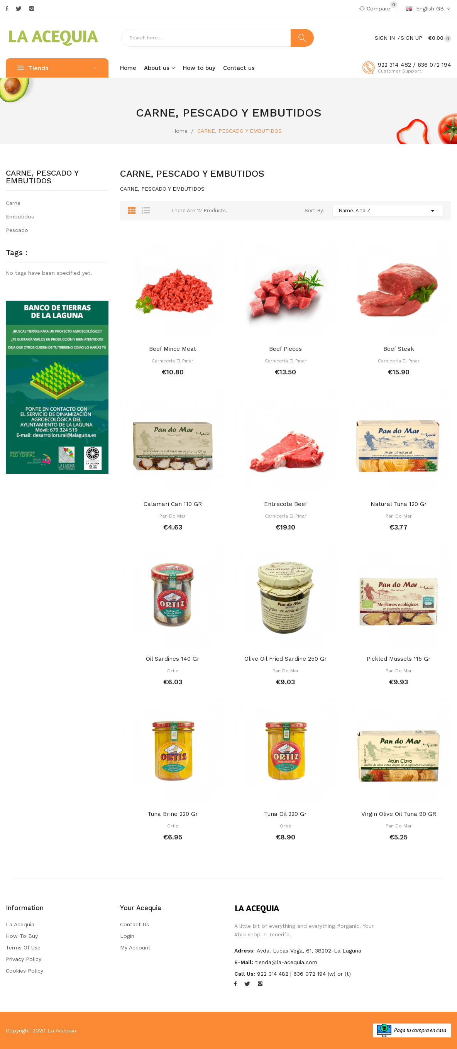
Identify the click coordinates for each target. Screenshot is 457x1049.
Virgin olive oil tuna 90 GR (398, 813)
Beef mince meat (172, 348)
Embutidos (20, 216)
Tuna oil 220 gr (285, 813)
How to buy (22, 936)
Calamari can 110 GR (173, 504)
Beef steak (398, 348)
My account (135, 947)
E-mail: (243, 962)
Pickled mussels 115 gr (399, 658)
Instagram (31, 8)
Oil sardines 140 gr (173, 658)
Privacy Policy (23, 959)
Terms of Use (23, 947)
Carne (13, 203)
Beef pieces (285, 348)
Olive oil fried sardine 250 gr (285, 658)
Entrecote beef (285, 504)
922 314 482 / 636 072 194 (414, 64)
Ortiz (172, 670)
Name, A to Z (388, 210)
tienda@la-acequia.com (286, 962)
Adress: (244, 950)
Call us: (244, 974)
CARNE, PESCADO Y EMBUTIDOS (42, 177)
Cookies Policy (24, 971)
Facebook (7, 8)
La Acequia (20, 924)
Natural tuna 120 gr (399, 504)
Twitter (19, 8)
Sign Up (411, 38)
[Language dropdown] (428, 9)
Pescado (17, 230)
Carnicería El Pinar (172, 361)
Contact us (134, 924)
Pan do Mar (172, 516)
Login (127, 936)
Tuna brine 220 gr (172, 813)
